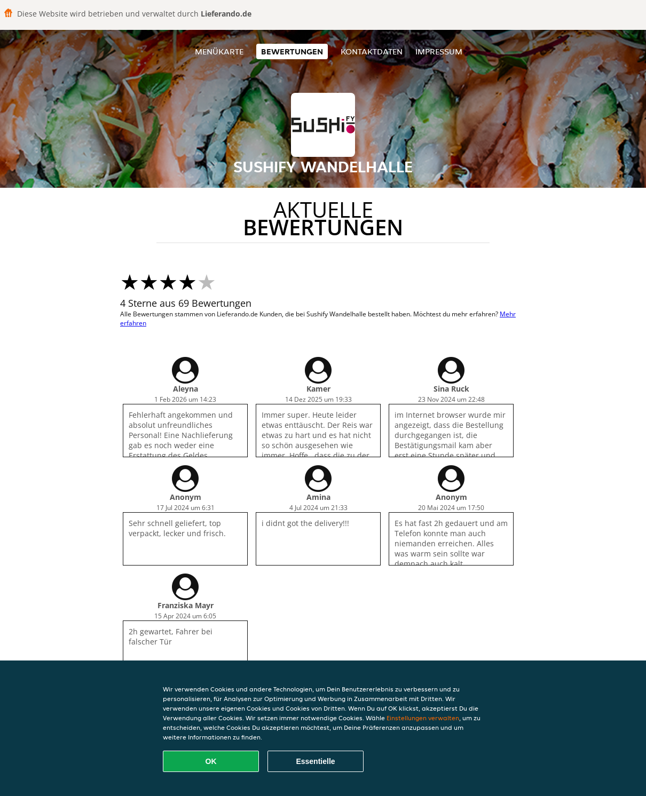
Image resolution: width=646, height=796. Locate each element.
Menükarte (219, 51)
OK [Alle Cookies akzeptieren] (211, 761)
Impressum (438, 51)
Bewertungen (292, 51)
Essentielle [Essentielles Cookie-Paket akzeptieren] (315, 761)
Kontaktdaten (372, 51)
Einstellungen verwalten (423, 718)
